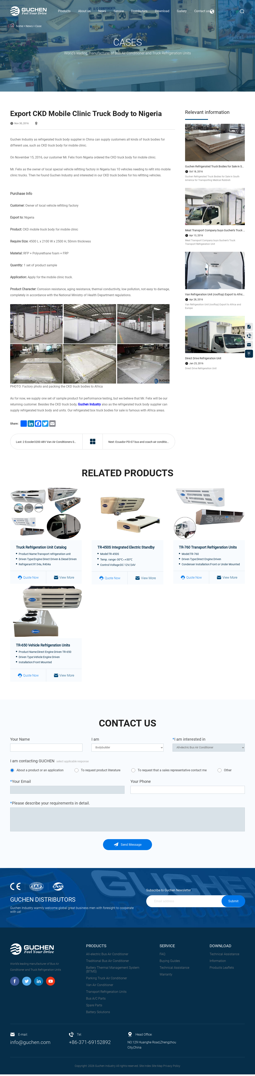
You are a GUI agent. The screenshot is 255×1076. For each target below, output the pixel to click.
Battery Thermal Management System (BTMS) (112, 971)
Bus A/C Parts (96, 1000)
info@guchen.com (30, 1044)
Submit (233, 903)
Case (38, 26)
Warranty (166, 976)
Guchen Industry (89, 404)
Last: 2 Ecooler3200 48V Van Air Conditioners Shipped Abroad (49, 442)
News (29, 26)
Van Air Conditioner (99, 986)
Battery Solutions (98, 1013)
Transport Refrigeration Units (106, 993)
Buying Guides (170, 962)
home (19, 26)
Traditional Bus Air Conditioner (107, 962)
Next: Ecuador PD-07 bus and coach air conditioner (140, 442)
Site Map (157, 1067)
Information (218, 962)
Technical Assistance (174, 969)
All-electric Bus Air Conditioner (107, 956)
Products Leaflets (222, 969)
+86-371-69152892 (90, 1044)
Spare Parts (94, 1007)
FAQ (162, 956)
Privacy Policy (171, 1067)
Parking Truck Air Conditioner (106, 980)
